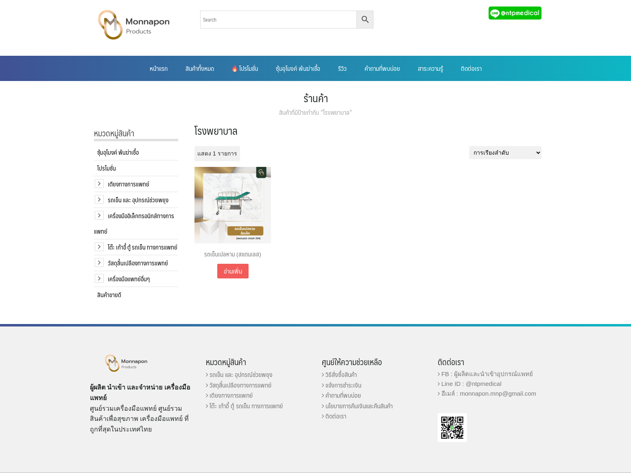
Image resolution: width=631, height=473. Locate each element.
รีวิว (342, 68)
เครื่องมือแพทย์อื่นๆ (129, 279)
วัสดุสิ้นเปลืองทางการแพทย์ (138, 263)
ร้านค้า (315, 98)
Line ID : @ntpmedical (470, 383)
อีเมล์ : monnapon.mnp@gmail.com (487, 393)
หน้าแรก (159, 68)
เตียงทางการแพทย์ (128, 184)
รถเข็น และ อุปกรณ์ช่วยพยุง (138, 200)
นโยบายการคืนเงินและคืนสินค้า (357, 405)
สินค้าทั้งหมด (200, 68)
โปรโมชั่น (245, 68)
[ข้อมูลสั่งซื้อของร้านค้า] (505, 152)
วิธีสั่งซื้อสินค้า (339, 374)
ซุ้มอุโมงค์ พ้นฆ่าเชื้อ (298, 68)
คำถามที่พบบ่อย (382, 68)
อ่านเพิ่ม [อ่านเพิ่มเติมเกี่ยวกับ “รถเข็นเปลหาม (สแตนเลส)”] (233, 270)
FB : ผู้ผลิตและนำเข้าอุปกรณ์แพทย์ (485, 373)
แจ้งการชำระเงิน (341, 384)
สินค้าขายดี (109, 294)
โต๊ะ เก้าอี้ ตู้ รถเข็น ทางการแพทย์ (142, 247)
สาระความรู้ (430, 68)
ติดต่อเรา (471, 68)
